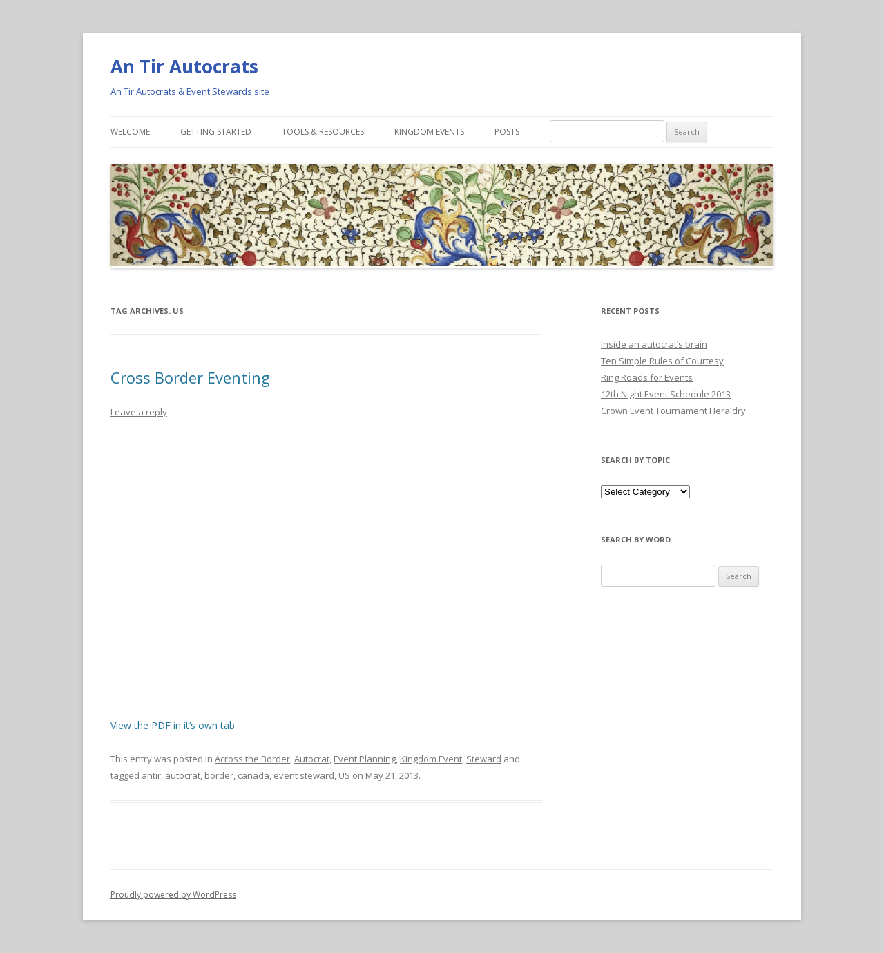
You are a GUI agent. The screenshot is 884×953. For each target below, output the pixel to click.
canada (253, 775)
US (344, 775)
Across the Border (252, 759)
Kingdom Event (431, 759)
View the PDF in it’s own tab (172, 725)
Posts (506, 132)
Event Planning (365, 759)
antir (151, 775)
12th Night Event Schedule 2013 (666, 394)
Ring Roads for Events (647, 377)
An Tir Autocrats (184, 66)
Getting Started (215, 132)
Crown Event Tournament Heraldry (673, 410)
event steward (303, 775)
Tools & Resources (323, 132)
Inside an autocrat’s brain (654, 344)
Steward (483, 759)
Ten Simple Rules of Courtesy (662, 361)
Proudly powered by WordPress (173, 894)
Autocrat (311, 759)
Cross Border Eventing (190, 377)
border (218, 775)
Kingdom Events (429, 132)
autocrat (182, 775)
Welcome (130, 132)
